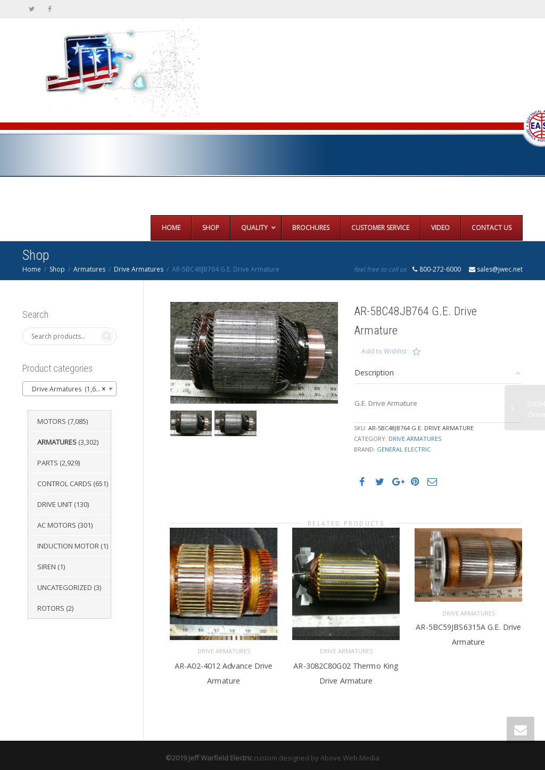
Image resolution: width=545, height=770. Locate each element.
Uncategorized (64, 587)
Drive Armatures (138, 269)
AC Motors (56, 525)
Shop (57, 269)
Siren (46, 566)
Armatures (89, 269)
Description (374, 372)
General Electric (404, 449)
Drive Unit (54, 504)
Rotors (50, 608)
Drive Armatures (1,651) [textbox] (66, 389)
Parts (47, 463)
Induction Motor (68, 546)
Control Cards (64, 483)
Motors (51, 421)
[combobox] (69, 388)
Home (31, 269)
